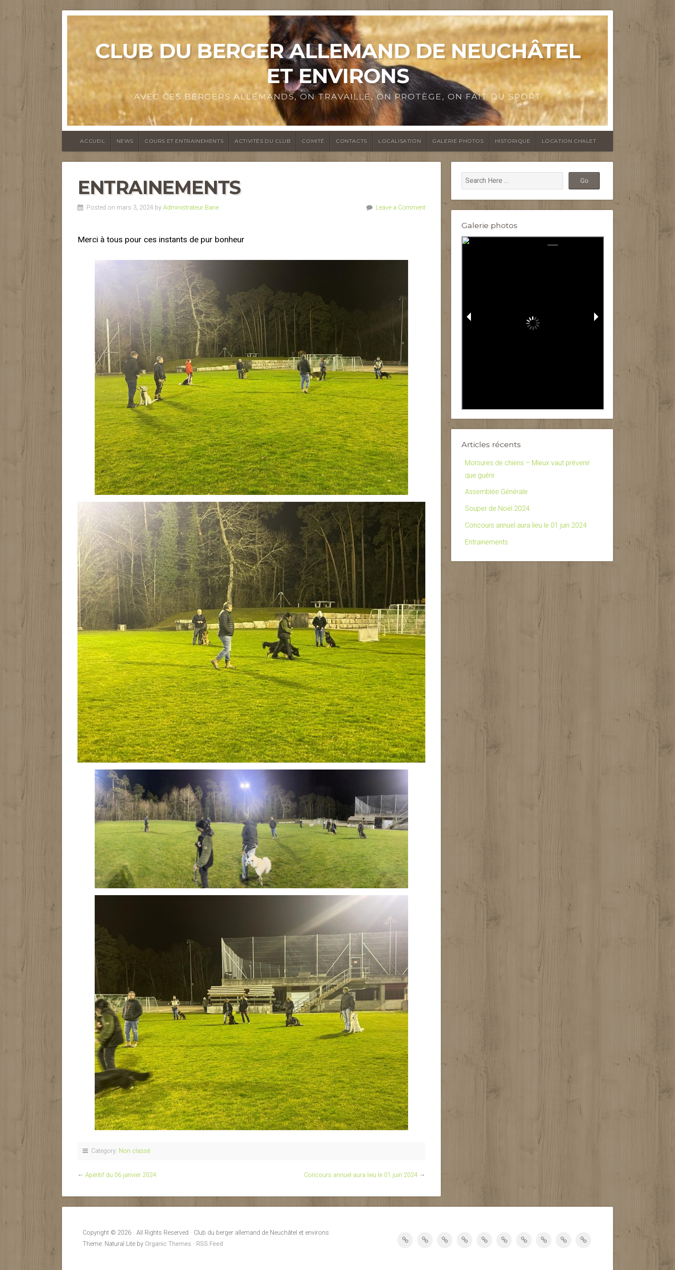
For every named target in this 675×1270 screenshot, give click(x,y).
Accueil (92, 141)
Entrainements (486, 542)
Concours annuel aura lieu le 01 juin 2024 (361, 1175)
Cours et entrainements (184, 141)
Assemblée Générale (496, 492)
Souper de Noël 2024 (497, 508)
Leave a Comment (400, 207)
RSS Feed (209, 1244)
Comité (313, 141)
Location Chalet (569, 141)
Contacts (351, 141)
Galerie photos (457, 141)
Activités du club (263, 141)
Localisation (399, 141)
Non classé (134, 1151)
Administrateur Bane (191, 207)
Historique (513, 141)
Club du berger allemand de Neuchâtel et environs (337, 63)
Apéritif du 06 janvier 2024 (120, 1175)
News (125, 141)
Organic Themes (168, 1244)
